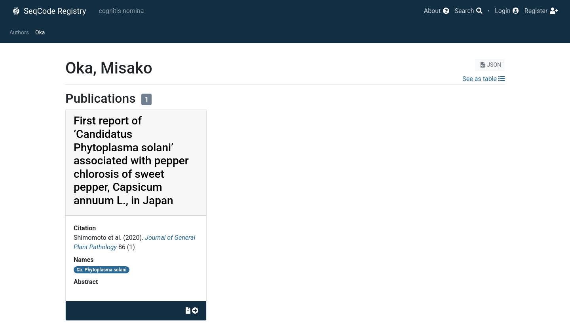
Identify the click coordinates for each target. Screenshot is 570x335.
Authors (19, 32)
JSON (490, 65)
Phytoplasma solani (101, 270)
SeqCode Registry (49, 11)
